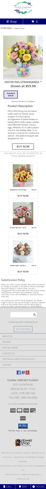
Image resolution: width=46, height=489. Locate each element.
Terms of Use (23, 479)
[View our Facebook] (19, 373)
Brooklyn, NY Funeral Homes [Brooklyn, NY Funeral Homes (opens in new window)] (15, 453)
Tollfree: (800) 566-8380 (23, 397)
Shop (11, 21)
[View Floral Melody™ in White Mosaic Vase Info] (23, 213)
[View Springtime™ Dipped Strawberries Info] (23, 251)
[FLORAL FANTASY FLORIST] (23, 15)
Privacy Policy (12, 474)
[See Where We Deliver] (23, 329)
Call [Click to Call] (8, 486)
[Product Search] (23, 315)
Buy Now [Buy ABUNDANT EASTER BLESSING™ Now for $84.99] (23, 195)
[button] (23, 426)
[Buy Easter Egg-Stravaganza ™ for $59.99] (23, 146)
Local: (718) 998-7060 (23, 393)
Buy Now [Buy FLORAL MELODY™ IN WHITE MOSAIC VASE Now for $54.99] (23, 233)
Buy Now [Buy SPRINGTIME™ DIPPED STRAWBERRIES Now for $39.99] (23, 271)
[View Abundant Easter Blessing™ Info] (23, 175)
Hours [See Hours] (38, 486)
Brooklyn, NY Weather (11, 466)
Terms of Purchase (30, 474)
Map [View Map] (23, 486)
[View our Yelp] (27, 373)
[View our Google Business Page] (23, 373)
